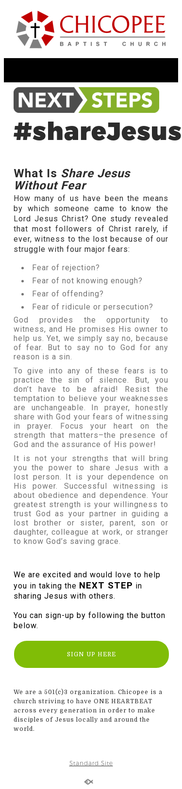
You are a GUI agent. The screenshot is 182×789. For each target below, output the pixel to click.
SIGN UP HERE (91, 654)
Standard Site (91, 763)
